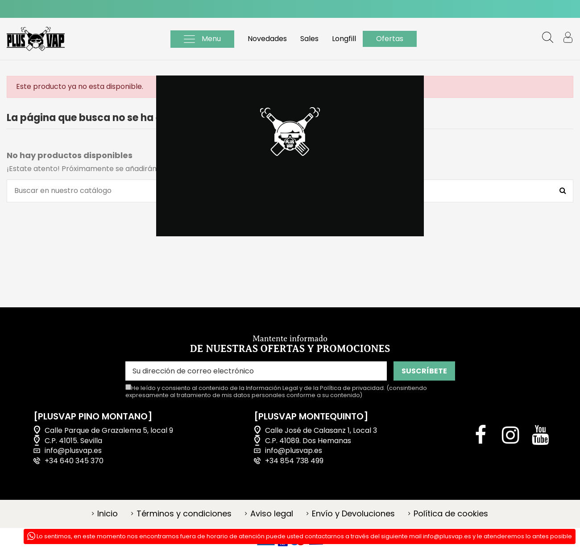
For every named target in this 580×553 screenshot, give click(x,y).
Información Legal (272, 388)
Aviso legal (271, 514)
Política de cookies (451, 514)
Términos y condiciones (184, 514)
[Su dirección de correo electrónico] (256, 371)
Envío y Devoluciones (353, 514)
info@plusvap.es (73, 451)
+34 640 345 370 (74, 461)
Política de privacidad (352, 388)
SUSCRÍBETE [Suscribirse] (424, 371)
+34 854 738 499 (294, 461)
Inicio (107, 514)
